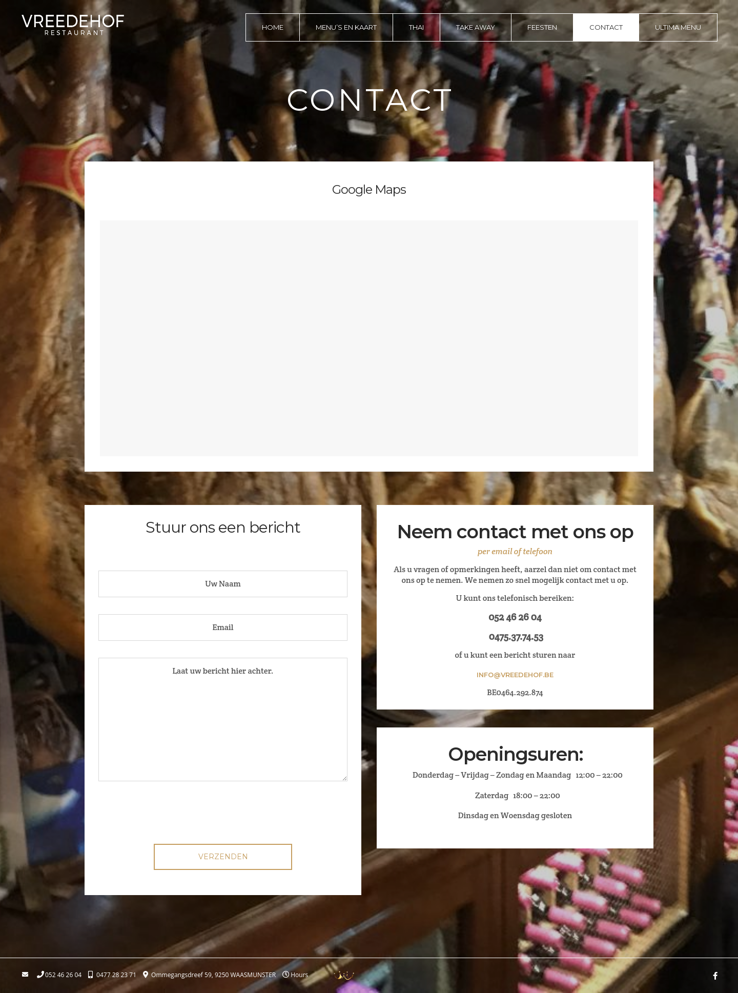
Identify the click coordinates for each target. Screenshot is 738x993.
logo (72, 24)
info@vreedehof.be (515, 675)
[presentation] (223, 816)
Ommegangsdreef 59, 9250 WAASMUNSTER (213, 975)
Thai (416, 27)
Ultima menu (678, 27)
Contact (606, 27)
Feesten (542, 27)
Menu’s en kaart (346, 27)
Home (272, 27)
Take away (475, 27)
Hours (299, 975)
